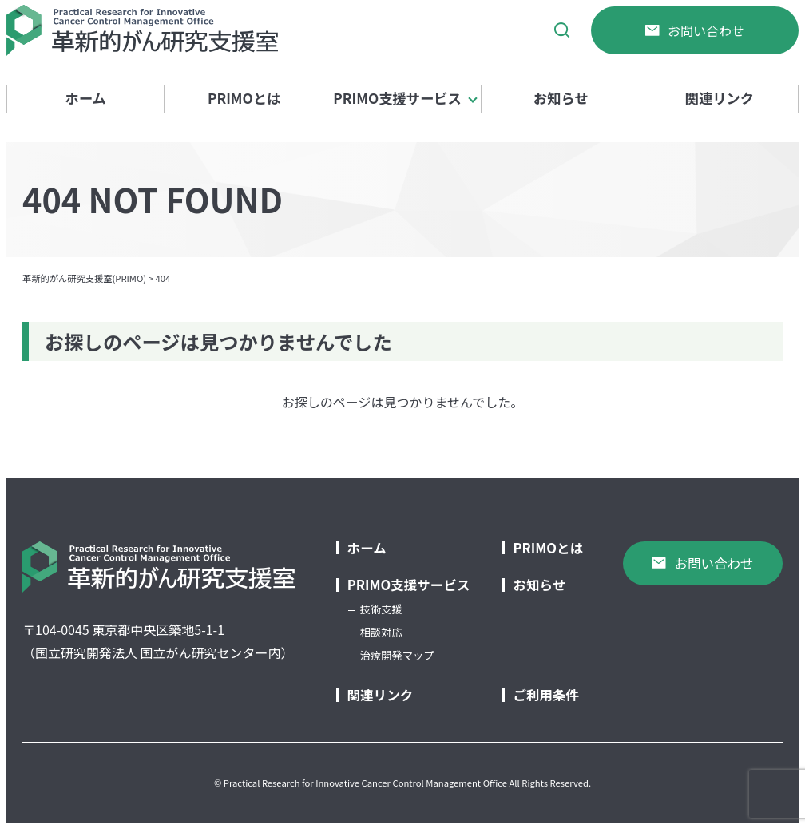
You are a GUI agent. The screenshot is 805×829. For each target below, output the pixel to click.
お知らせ (561, 98)
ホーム (85, 98)
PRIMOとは (244, 98)
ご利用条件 (546, 695)
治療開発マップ (397, 655)
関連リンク (719, 98)
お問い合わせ (694, 30)
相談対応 (381, 632)
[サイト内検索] (562, 30)
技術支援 (381, 609)
